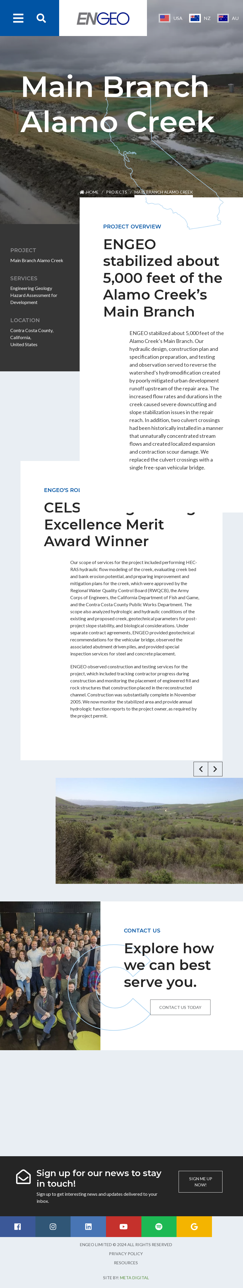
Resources (126, 1262)
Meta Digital (134, 1277)
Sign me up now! (200, 1181)
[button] (201, 769)
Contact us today (180, 1007)
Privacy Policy (126, 1253)
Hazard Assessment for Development (33, 298)
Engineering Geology (31, 288)
